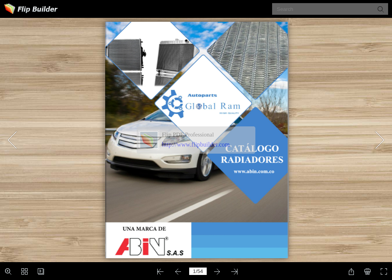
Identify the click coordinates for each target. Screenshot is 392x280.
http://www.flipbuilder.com (196, 144)
